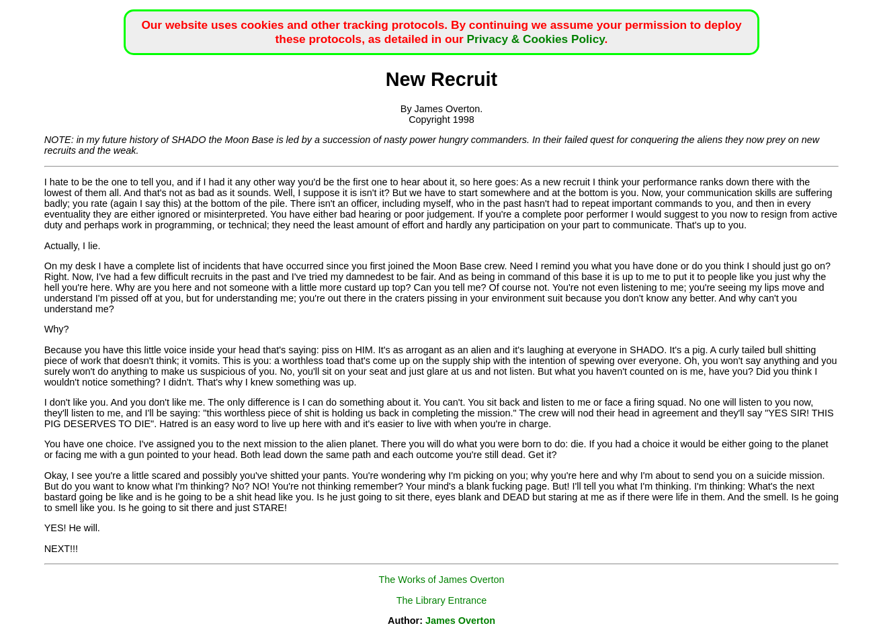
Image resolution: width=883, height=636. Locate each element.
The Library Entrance (441, 600)
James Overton (460, 620)
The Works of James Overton (442, 579)
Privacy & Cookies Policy (536, 39)
